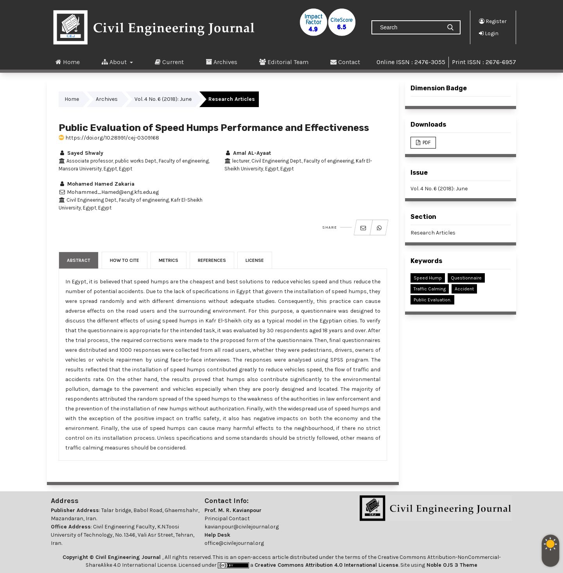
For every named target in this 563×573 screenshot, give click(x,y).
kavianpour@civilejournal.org (241, 526)
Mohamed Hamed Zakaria (96, 184)
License (255, 260)
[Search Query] (409, 27)
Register (493, 21)
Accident (464, 289)
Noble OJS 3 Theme (451, 565)
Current (169, 61)
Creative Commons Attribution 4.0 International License (326, 565)
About (115, 61)
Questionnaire (466, 278)
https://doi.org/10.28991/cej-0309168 (109, 137)
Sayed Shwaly (81, 153)
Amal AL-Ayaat (247, 153)
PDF (425, 142)
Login (488, 33)
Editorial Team (283, 61)
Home (68, 61)
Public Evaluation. (432, 300)
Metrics (168, 260)
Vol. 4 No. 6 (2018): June (163, 99)
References (212, 260)
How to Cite (124, 260)
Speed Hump (428, 278)
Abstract (78, 260)
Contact (345, 61)
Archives (221, 61)
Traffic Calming (430, 289)
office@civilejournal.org (234, 543)
